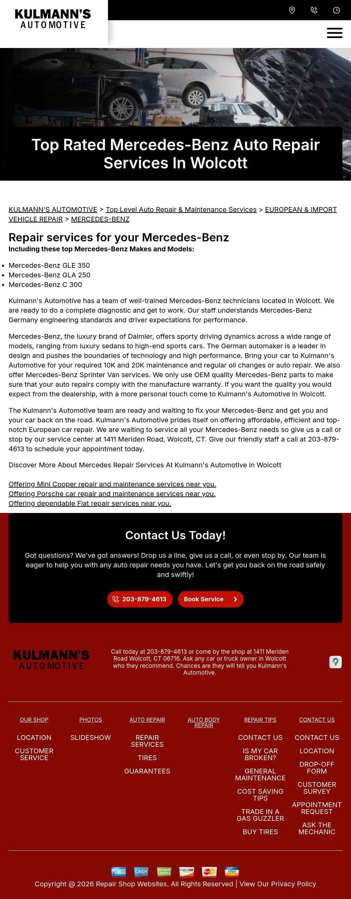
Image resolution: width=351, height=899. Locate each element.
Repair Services (147, 740)
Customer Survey (317, 787)
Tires (147, 758)
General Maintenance (260, 774)
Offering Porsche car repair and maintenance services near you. (112, 494)
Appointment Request (317, 808)
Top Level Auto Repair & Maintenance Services (181, 209)
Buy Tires (260, 832)
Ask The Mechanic (316, 828)
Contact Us (260, 737)
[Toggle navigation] (334, 33)
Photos (90, 719)
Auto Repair (147, 719)
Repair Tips (260, 719)
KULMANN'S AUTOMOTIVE (53, 209)
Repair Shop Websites (131, 884)
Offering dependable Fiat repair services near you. (90, 503)
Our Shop (34, 719)
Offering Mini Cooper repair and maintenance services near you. (112, 484)
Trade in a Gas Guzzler (260, 815)
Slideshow (90, 737)
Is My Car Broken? (260, 754)
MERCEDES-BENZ (100, 219)
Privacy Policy (293, 884)
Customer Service (34, 754)
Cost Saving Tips (260, 794)
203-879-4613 (167, 659)
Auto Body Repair (204, 722)
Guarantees (147, 771)
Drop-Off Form (317, 767)
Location (34, 737)
